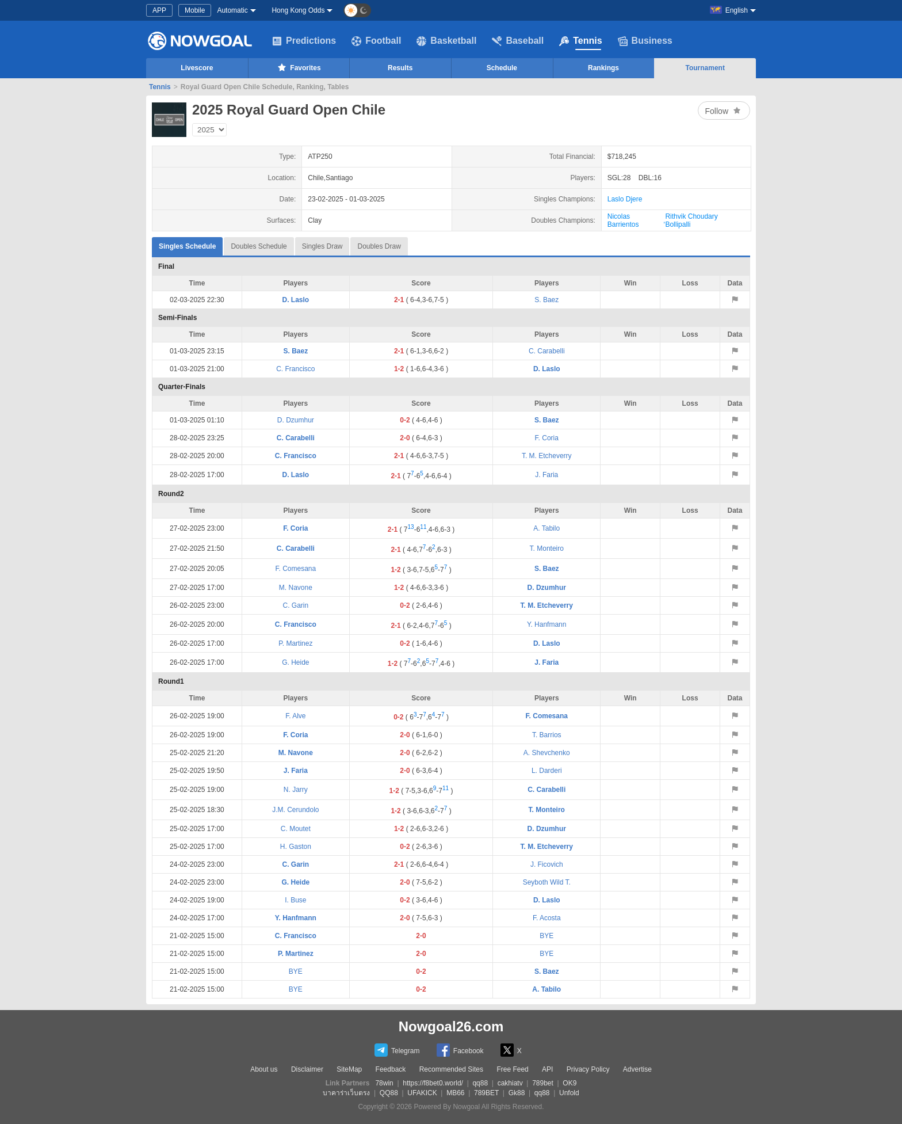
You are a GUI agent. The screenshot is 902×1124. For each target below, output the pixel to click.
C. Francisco (295, 369)
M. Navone (295, 588)
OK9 (569, 1083)
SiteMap (349, 1069)
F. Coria (547, 438)
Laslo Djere (625, 199)
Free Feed (512, 1069)
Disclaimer (307, 1069)
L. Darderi (547, 771)
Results (400, 68)
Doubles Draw (378, 246)
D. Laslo (295, 300)
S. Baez (546, 300)
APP (159, 10)
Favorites (298, 67)
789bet (542, 1083)
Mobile (195, 10)
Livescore (197, 68)
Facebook (460, 1050)
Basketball (446, 41)
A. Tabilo (546, 528)
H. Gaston (295, 847)
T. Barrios (546, 735)
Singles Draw (322, 246)
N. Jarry (296, 790)
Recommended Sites (451, 1069)
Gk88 (517, 1093)
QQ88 (389, 1093)
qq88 (480, 1083)
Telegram (396, 1050)
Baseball (518, 41)
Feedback (391, 1069)
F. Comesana (296, 569)
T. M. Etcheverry (547, 456)
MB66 (455, 1093)
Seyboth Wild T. (547, 882)
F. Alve (295, 716)
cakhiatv (510, 1083)
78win (384, 1083)
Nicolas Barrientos (623, 220)
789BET (486, 1093)
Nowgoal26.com (451, 1026)
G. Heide (295, 662)
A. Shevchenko (546, 753)
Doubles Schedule (258, 246)
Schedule (502, 68)
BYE (546, 936)
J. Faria (546, 475)
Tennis (580, 41)
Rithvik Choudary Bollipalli (691, 220)
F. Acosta (547, 918)
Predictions (304, 41)
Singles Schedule (187, 243)
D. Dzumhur (295, 420)
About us (263, 1069)
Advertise (637, 1069)
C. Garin (296, 605)
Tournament (704, 68)
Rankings (603, 68)
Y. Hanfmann (547, 624)
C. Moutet (296, 829)
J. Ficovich (546, 864)
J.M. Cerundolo (295, 810)
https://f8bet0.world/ (433, 1083)
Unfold (569, 1093)
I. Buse (295, 900)
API (547, 1069)
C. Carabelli (547, 351)
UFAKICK (422, 1093)
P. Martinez (295, 643)
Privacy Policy (588, 1069)
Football (376, 41)
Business (645, 41)
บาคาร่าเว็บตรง (346, 1093)
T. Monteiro (547, 548)
